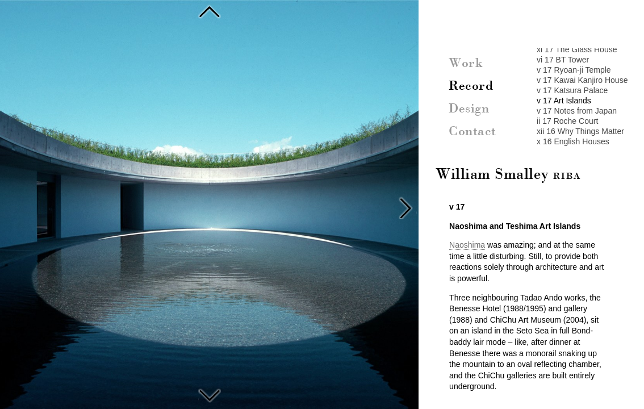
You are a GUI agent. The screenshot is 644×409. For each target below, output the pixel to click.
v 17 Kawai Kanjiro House (582, 80)
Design (469, 109)
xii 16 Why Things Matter (580, 131)
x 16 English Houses (573, 141)
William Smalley (508, 175)
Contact (472, 132)
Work (466, 63)
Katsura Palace (209, 11)
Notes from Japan (209, 394)
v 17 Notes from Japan (577, 111)
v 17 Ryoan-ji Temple (573, 70)
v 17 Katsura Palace (572, 90)
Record (471, 86)
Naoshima (467, 244)
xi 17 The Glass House (577, 49)
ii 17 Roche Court (567, 121)
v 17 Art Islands (564, 101)
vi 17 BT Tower (563, 60)
